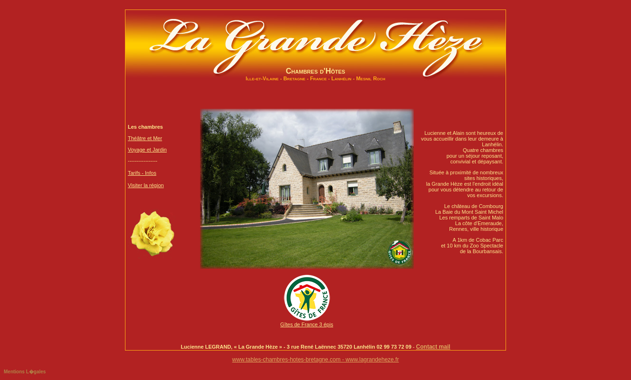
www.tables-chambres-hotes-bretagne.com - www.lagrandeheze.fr (315, 359)
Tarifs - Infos (142, 173)
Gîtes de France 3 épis (306, 322)
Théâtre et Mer (145, 138)
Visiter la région (146, 185)
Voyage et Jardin (147, 149)
